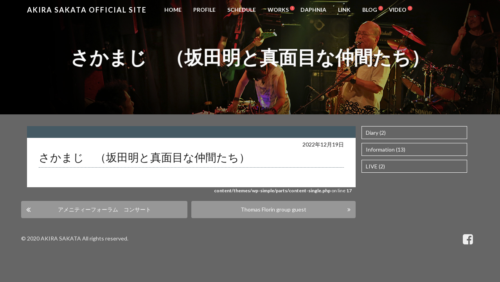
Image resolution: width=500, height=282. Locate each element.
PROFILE (204, 9)
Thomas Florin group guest (273, 209)
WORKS (278, 9)
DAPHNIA (313, 9)
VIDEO (397, 9)
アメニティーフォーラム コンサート (104, 209)
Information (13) (385, 149)
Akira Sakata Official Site (87, 9)
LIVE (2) (375, 166)
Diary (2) (376, 132)
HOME (173, 9)
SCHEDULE (241, 9)
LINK (344, 9)
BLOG (369, 9)
